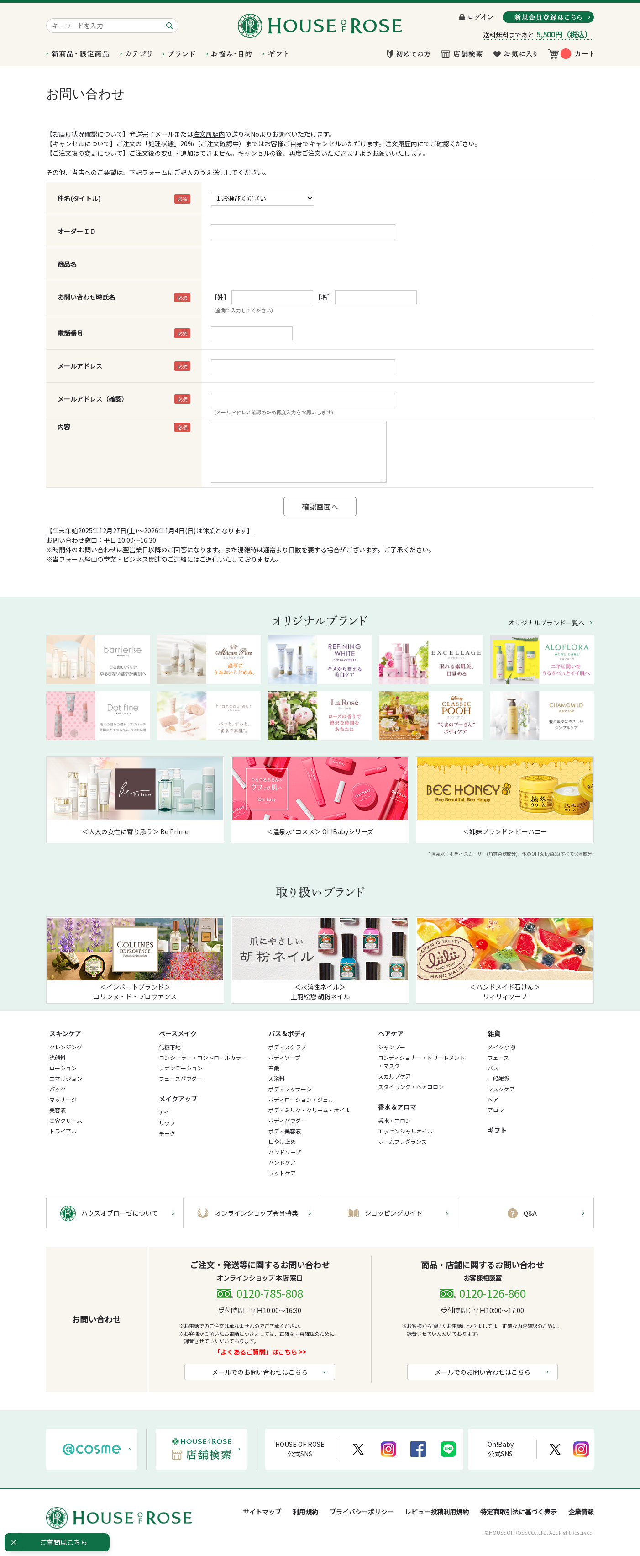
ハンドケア (282, 1162)
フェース (498, 1057)
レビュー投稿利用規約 (437, 1511)
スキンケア (65, 1033)
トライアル (63, 1131)
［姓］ (220, 297)
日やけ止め (282, 1141)
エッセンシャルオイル (405, 1131)
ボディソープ (284, 1057)
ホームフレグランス (402, 1141)
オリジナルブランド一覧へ (546, 622)
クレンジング (65, 1047)
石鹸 (273, 1068)
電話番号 (70, 333)
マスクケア (501, 1089)
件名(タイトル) (79, 198)
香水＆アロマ (397, 1106)
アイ (164, 1112)
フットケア (282, 1173)
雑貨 (494, 1033)
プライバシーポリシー (361, 1511)
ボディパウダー (287, 1120)
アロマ (496, 1110)
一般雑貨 (498, 1078)
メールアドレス (80, 365)
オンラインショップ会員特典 (256, 1212)
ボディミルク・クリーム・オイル (309, 1110)
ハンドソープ (284, 1152)
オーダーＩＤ (77, 231)
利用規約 (305, 1511)
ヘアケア (391, 1033)
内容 (64, 426)
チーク (167, 1133)
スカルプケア (394, 1076)
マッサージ (63, 1099)
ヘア (493, 1099)
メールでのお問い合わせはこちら (260, 1371)
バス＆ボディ (287, 1033)
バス (493, 1068)
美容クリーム (65, 1120)
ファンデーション (181, 1068)
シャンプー (391, 1047)
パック (57, 1089)
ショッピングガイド (393, 1212)
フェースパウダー (180, 1078)
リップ (167, 1123)
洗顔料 (57, 1057)
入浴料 (276, 1078)
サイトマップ (262, 1511)
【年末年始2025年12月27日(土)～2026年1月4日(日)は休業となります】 (149, 530)
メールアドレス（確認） (93, 398)
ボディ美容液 (284, 1131)
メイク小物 (501, 1047)
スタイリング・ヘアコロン (411, 1086)
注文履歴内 (209, 133)
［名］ (324, 297)
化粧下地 (170, 1047)
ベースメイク (178, 1033)
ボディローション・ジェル (301, 1099)
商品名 (67, 264)
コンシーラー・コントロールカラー (203, 1057)
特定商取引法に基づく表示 (518, 1511)
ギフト (497, 1130)
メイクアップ (178, 1098)
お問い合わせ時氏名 (86, 297)
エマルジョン (65, 1078)
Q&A (530, 1212)
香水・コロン (394, 1120)
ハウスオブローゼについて (119, 1212)
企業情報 (581, 1511)
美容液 (57, 1110)
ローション (63, 1068)
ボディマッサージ (290, 1089)
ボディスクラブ (287, 1047)
